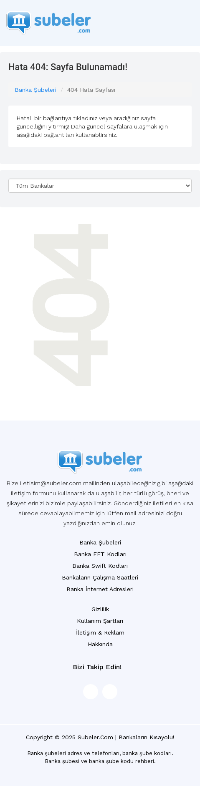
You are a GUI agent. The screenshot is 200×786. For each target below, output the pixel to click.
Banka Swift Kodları (100, 565)
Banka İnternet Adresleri (100, 589)
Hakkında (100, 644)
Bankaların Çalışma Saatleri (100, 577)
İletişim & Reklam (100, 632)
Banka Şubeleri (35, 89)
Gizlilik (100, 609)
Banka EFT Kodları (100, 554)
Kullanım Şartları (100, 620)
